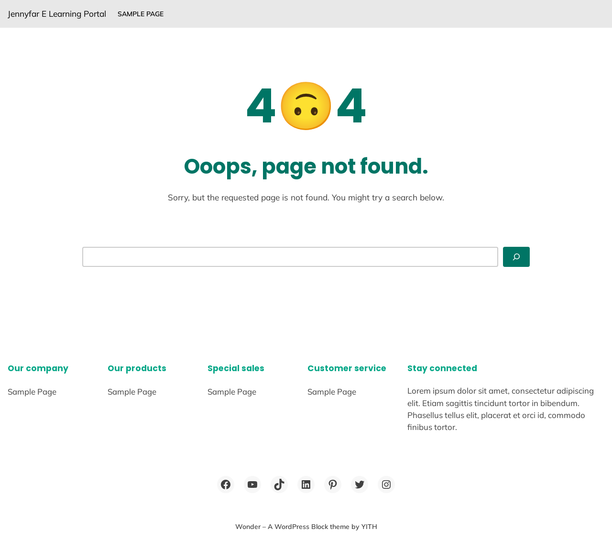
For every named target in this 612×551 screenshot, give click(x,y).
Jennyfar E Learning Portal (57, 14)
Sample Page (141, 14)
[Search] (516, 257)
